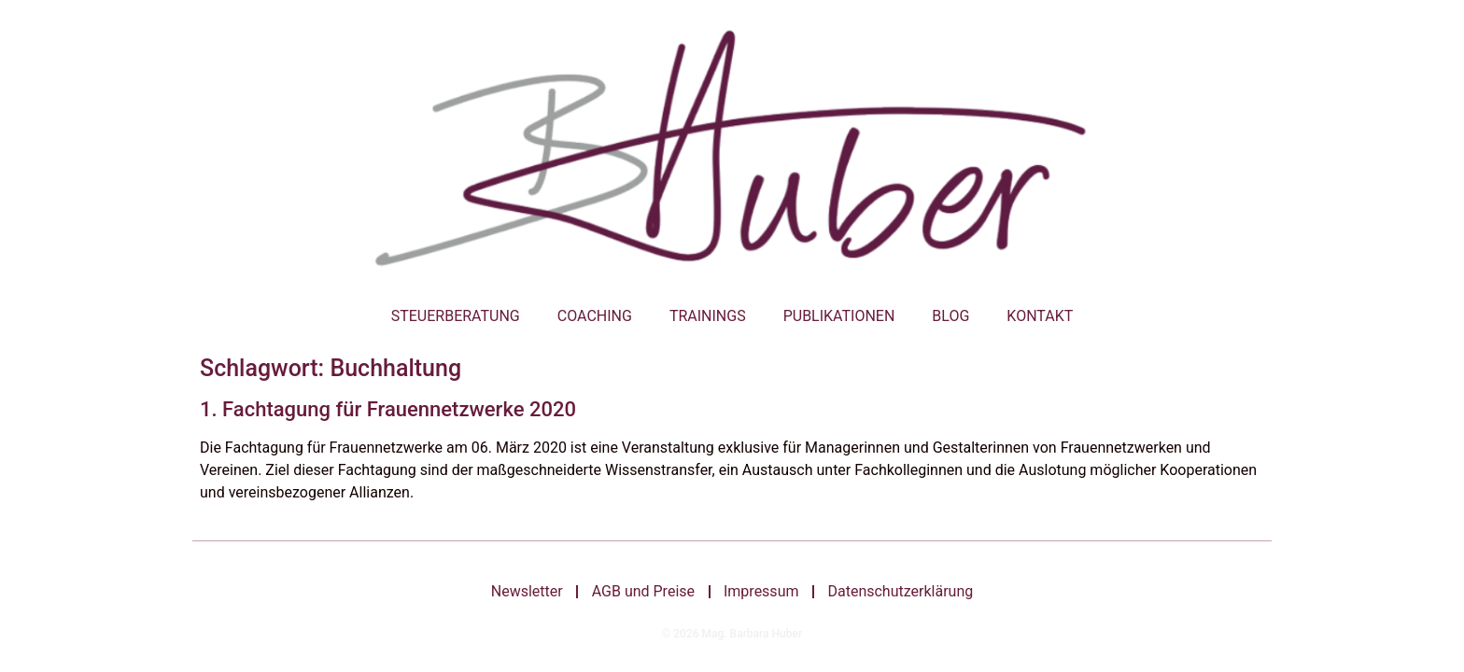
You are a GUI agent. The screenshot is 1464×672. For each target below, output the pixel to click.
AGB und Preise (641, 592)
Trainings (707, 316)
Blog (950, 316)
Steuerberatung (455, 316)
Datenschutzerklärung (905, 592)
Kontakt (1039, 316)
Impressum (763, 592)
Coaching (594, 316)
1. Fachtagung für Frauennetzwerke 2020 (388, 409)
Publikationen (839, 316)
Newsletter (522, 592)
